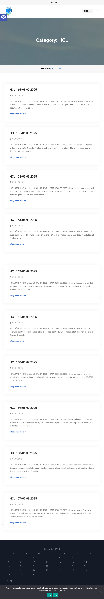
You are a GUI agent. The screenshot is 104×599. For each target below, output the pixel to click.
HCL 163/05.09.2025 (23, 220)
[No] (100, 591)
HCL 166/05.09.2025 (23, 89)
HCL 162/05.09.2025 (23, 263)
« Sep (9, 580)
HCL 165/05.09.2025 (23, 133)
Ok (49, 595)
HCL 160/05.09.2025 (23, 350)
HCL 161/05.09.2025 (23, 307)
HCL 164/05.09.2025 (23, 176)
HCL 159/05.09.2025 (23, 393)
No (56, 595)
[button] (3, 17)
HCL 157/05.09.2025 (23, 480)
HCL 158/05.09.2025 (23, 437)
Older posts (9, 524)
